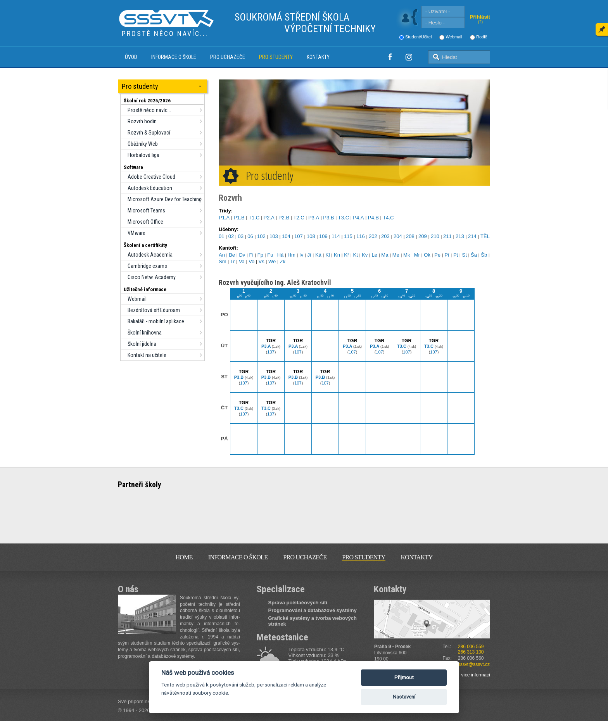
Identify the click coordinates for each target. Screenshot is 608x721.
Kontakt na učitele (147, 355)
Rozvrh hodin (142, 121)
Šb (484, 255)
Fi (251, 255)
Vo (251, 261)
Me (395, 255)
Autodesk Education (150, 188)
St (464, 255)
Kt (355, 255)
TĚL (485, 236)
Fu (270, 255)
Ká (318, 255)
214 (472, 236)
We (272, 261)
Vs (261, 261)
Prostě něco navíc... (149, 110)
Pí (446, 255)
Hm (291, 255)
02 (231, 236)
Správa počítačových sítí (297, 602)
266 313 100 (471, 652)
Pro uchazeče (227, 57)
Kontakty (318, 57)
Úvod (131, 57)
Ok (427, 255)
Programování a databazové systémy (312, 610)
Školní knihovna (145, 332)
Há (280, 255)
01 (221, 236)
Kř (346, 255)
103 (273, 236)
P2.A (268, 218)
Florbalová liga (143, 155)
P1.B (238, 218)
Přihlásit (480, 17)
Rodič (481, 36)
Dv (242, 255)
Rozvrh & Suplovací (149, 132)
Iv (301, 255)
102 (261, 236)
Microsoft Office (145, 222)
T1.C (254, 218)
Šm (222, 261)
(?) (480, 22)
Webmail (454, 36)
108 (311, 236)
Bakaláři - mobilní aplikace (156, 321)
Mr (417, 255)
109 (323, 236)
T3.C (343, 218)
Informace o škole (173, 57)
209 (422, 236)
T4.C (388, 218)
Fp (260, 255)
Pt (455, 255)
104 (286, 236)
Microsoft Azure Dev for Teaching (165, 199)
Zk (282, 261)
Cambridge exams (147, 266)
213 (460, 236)
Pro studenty (276, 57)
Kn (337, 255)
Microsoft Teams (146, 210)
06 (250, 236)
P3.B (328, 218)
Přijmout (404, 677)
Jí (309, 255)
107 (298, 236)
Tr (232, 261)
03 (241, 236)
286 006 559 (471, 646)
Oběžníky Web (143, 144)
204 (398, 236)
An (222, 255)
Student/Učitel (418, 36)
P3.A (313, 218)
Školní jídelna (142, 344)
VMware (136, 233)
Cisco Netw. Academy (152, 277)
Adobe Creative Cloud (151, 177)
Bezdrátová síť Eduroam (154, 310)
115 (348, 236)
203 (385, 236)
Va (242, 261)
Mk (406, 255)
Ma (384, 255)
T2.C (298, 218)
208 (410, 236)
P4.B (373, 218)
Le (374, 255)
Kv (365, 255)
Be (232, 255)
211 (447, 236)
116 (360, 236)
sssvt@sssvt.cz (474, 664)
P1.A (224, 218)
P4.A (358, 218)
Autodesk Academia (150, 255)
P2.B (283, 218)
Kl (327, 255)
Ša (474, 255)
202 (373, 236)
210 (435, 236)
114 (336, 236)
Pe (437, 255)
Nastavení (404, 697)
